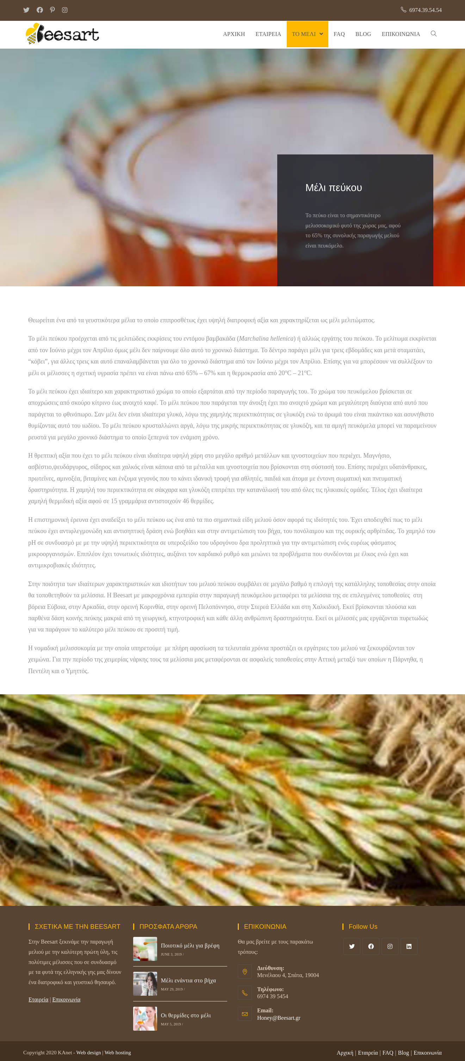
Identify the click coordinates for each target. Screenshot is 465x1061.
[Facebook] (370, 946)
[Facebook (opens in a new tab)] (39, 10)
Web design (88, 1052)
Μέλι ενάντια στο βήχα (188, 980)
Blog (403, 1053)
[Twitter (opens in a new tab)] (28, 10)
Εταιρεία (38, 999)
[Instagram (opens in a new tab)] (64, 10)
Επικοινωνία (66, 999)
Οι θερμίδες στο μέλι (186, 1015)
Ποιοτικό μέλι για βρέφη (190, 946)
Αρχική (345, 1053)
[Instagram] (390, 946)
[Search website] (434, 34)
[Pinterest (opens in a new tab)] (52, 10)
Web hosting (118, 1052)
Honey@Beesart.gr (278, 1018)
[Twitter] (351, 946)
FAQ (388, 1053)
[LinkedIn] (409, 946)
